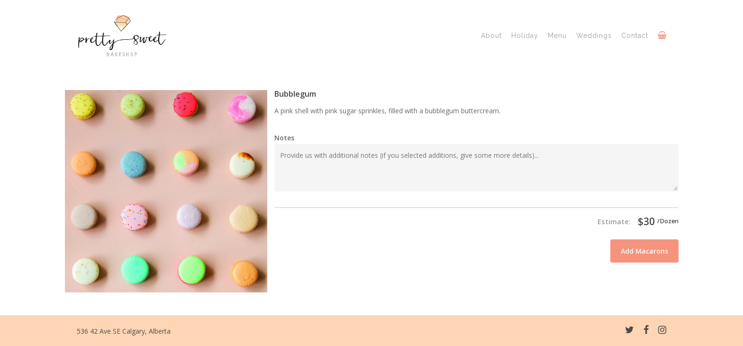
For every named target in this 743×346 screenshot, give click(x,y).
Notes (284, 137)
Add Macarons (644, 250)
